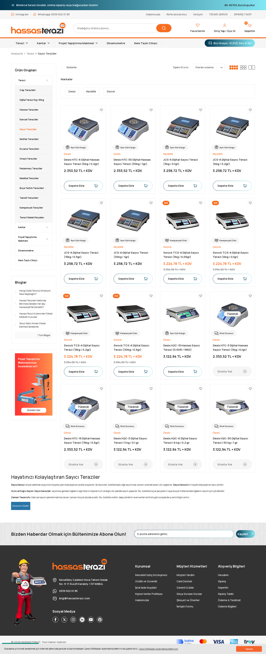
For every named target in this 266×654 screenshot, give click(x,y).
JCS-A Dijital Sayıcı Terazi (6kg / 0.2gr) (230, 162)
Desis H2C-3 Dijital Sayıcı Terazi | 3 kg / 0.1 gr (130, 440)
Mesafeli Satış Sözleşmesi (151, 575)
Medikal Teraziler (29, 178)
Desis (67, 154)
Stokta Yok (232, 371)
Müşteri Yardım (186, 575)
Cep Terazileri (27, 90)
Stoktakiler (71, 67)
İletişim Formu (185, 606)
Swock (167, 247)
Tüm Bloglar (44, 335)
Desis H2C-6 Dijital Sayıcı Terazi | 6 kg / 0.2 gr (180, 440)
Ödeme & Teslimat (229, 600)
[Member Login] (224, 28)
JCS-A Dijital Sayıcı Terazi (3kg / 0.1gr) (180, 162)
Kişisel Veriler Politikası (149, 594)
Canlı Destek (184, 581)
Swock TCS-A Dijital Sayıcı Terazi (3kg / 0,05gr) (181, 255)
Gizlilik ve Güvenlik (146, 581)
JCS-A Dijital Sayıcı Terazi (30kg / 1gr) (131, 255)
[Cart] (249, 28)
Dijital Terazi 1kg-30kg (32, 99)
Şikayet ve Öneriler (188, 600)
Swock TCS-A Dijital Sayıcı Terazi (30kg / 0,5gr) (131, 347)
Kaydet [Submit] (245, 534)
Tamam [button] (249, 649)
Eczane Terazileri (29, 148)
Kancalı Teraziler (29, 119)
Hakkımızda (142, 600)
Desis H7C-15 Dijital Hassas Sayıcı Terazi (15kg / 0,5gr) (82, 440)
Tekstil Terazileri (29, 197)
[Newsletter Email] (184, 534)
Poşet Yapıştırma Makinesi (27, 238)
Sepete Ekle (83, 186)
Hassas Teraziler (29, 109)
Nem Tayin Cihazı (27, 260)
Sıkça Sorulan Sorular (189, 594)
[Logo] (38, 28)
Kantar (21, 227)
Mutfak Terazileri (29, 139)
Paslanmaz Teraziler (31, 168)
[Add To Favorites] (101, 110)
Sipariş (222, 581)
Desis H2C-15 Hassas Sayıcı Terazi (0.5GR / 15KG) (181, 347)
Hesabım (223, 575)
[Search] (122, 28)
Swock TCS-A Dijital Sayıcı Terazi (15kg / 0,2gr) (82, 347)
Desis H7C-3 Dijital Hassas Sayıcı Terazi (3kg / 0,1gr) (230, 347)
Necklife (168, 154)
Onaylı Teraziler (28, 158)
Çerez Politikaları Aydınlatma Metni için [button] (158, 648)
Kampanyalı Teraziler (31, 207)
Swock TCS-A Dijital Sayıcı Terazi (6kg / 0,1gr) (230, 255)
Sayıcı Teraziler (47, 53)
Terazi (21, 80)
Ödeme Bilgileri (227, 606)
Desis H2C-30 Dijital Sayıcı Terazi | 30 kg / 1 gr (230, 440)
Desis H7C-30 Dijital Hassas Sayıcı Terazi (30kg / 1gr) (132, 162)
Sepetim (223, 587)
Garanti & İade (185, 587)
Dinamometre (25, 250)
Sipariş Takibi (225, 594)
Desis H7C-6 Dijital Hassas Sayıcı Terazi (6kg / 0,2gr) (81, 162)
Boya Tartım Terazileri (32, 188)
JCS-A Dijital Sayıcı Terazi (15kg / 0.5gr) (81, 255)
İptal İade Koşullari (146, 587)
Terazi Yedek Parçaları (32, 217)
